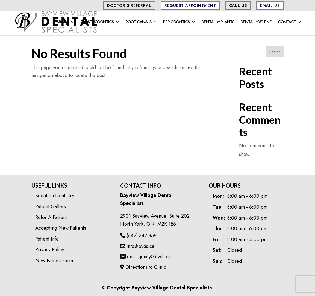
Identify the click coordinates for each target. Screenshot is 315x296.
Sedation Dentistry (54, 195)
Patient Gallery (50, 206)
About (62, 22)
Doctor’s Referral (129, 5)
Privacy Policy (49, 249)
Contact (287, 22)
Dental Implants (217, 22)
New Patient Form (54, 260)
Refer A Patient (51, 217)
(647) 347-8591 (139, 235)
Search (275, 52)
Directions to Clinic (143, 267)
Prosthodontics (97, 22)
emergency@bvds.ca (145, 256)
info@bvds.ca (137, 246)
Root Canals (138, 22)
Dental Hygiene (256, 22)
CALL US (238, 5)
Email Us (270, 5)
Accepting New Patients (60, 228)
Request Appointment (190, 5)
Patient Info (47, 238)
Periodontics (176, 22)
